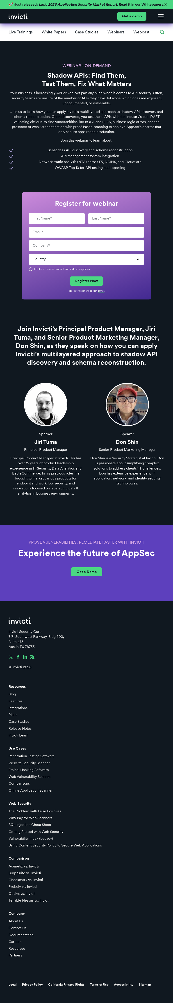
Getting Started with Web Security (36, 832)
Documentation (21, 935)
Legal (13, 984)
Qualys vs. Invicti (22, 893)
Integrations (18, 708)
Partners (15, 955)
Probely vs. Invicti (23, 886)
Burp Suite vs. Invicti (25, 873)
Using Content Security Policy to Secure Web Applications (55, 845)
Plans (13, 715)
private (101, 290)
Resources (17, 948)
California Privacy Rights (66, 984)
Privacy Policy (32, 984)
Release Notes (20, 728)
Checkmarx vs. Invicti (26, 880)
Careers (15, 942)
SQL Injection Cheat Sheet (30, 825)
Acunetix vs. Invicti (24, 866)
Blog (12, 694)
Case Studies (19, 721)
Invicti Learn (18, 735)
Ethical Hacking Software (29, 770)
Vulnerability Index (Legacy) (31, 838)
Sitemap (145, 984)
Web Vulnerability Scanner (30, 776)
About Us (16, 921)
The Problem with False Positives (35, 811)
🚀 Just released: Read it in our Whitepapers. (86, 4)
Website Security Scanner (29, 763)
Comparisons (19, 783)
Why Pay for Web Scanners (30, 818)
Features (16, 701)
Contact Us (17, 928)
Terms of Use (99, 984)
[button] (159, 16)
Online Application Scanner (31, 790)
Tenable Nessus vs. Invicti (29, 900)
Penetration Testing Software (32, 756)
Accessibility (123, 984)
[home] (18, 16)
